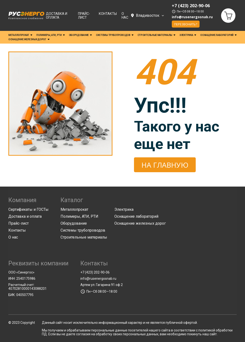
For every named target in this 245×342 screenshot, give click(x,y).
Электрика (187, 35)
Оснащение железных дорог (29, 39)
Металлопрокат (20, 35)
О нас (125, 15)
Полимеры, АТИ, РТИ (50, 35)
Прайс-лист (84, 15)
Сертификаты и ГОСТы (28, 209)
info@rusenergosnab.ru (192, 17)
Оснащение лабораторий (218, 35)
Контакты (108, 14)
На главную (164, 165)
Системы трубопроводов (115, 35)
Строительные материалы (156, 35)
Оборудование (80, 35)
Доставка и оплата (56, 15)
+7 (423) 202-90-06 (95, 272)
